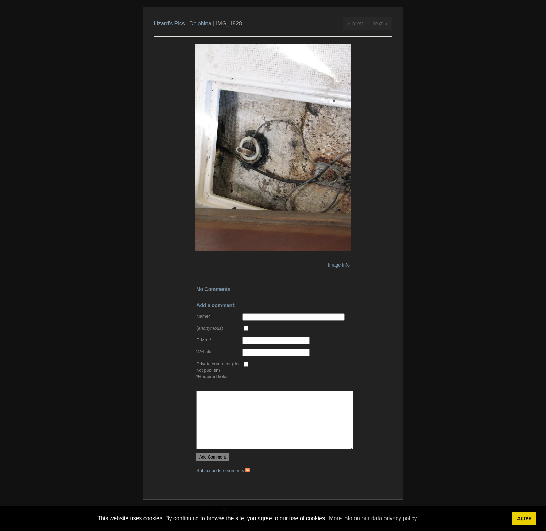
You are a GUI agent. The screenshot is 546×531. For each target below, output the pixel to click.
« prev (355, 23)
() (209, 328)
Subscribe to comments (223, 470)
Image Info (339, 265)
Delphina (200, 23)
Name (203, 316)
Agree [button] (524, 518)
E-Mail (203, 340)
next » (379, 23)
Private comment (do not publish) (217, 367)
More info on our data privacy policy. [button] (373, 518)
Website (204, 351)
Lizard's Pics (169, 23)
